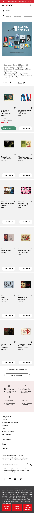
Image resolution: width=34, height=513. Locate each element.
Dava (3, 297)
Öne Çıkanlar (6, 417)
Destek (4, 444)
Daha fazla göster (17, 375)
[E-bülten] (29, 464)
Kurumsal (5, 448)
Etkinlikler (5, 425)
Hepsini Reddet (17, 507)
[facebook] (5, 479)
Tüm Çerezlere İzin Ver (28, 507)
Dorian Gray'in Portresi (6, 345)
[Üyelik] (30, 5)
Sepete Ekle (8, 128)
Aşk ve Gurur (22, 297)
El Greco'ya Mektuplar (5, 111)
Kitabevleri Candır (8, 431)
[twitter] (10, 479)
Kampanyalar (6, 434)
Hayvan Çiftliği (23, 204)
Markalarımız (6, 440)
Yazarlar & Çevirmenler (10, 422)
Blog (3, 428)
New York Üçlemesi (7, 204)
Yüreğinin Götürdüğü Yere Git (25, 345)
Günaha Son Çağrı (24, 250)
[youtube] (15, 479)
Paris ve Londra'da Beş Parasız (24, 111)
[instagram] (21, 479)
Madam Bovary (6, 157)
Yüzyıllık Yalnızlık (23, 157)
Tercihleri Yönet (6, 507)
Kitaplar (4, 420)
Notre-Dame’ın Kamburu (6, 251)
